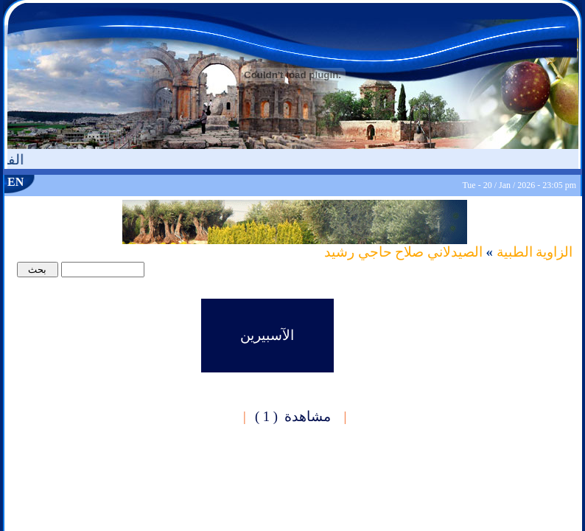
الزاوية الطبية (532, 252)
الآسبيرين (267, 335)
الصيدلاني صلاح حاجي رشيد (403, 252)
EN (15, 182)
